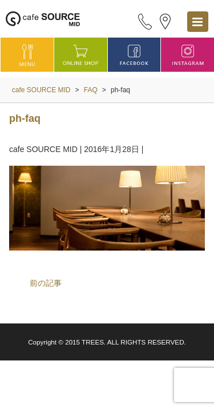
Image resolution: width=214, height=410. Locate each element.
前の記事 (46, 283)
